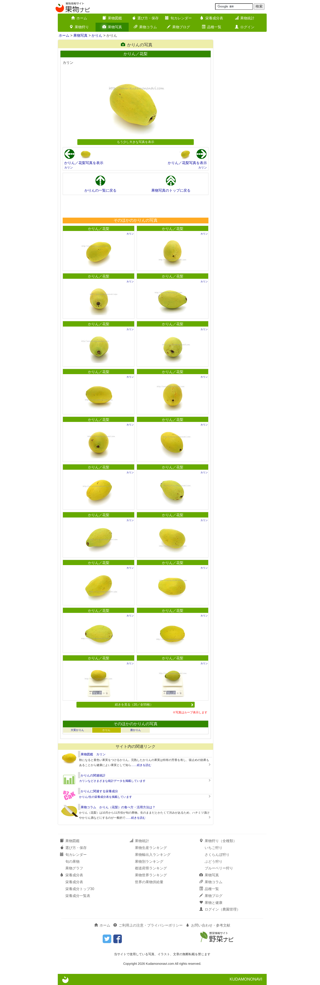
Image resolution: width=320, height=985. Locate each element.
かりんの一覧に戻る (100, 190)
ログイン (244, 27)
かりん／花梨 (98, 229)
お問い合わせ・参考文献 (208, 925)
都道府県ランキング (151, 868)
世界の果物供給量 (149, 882)
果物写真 (112, 27)
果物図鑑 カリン (93, 754)
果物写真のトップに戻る (170, 190)
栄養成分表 (211, 18)
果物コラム (145, 27)
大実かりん (77, 730)
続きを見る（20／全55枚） (154, 704)
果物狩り (79, 27)
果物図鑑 (112, 18)
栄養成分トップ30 (79, 889)
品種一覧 (211, 27)
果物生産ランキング (151, 848)
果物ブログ (178, 27)
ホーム (79, 18)
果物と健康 (210, 903)
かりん (97, 35)
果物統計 (244, 18)
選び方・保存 (145, 18)
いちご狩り (213, 848)
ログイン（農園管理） (219, 909)
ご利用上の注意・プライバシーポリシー (148, 925)
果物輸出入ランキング (152, 855)
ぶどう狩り (213, 861)
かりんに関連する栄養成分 (99, 791)
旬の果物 (72, 861)
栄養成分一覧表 (77, 896)
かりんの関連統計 (93, 775)
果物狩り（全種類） (218, 841)
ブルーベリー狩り (219, 868)
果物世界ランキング (151, 875)
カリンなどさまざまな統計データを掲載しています (112, 780)
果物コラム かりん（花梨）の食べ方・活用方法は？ (118, 807)
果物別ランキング (149, 861)
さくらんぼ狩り (217, 855)
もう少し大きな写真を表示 (135, 142)
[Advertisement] (135, 206)
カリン (68, 167)
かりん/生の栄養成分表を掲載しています (105, 796)
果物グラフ (74, 868)
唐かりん (135, 730)
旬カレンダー (178, 18)
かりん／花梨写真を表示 (83, 163)
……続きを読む (141, 765)
